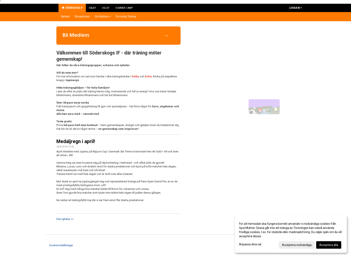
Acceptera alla (328, 245)
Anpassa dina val (250, 244)
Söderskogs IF (72, 7)
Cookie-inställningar (61, 245)
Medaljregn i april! (75, 141)
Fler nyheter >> (65, 219)
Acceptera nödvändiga (297, 245)
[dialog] (291, 234)
